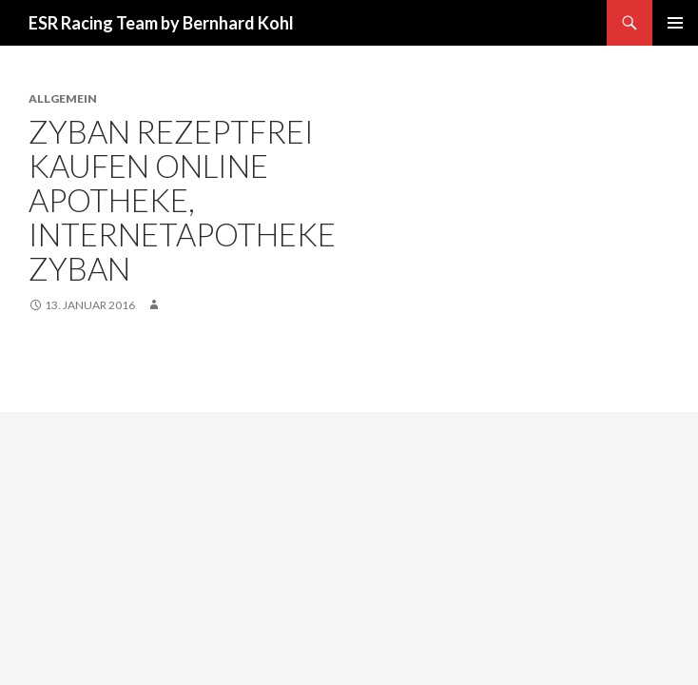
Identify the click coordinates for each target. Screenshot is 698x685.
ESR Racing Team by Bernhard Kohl (161, 22)
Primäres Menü (675, 23)
